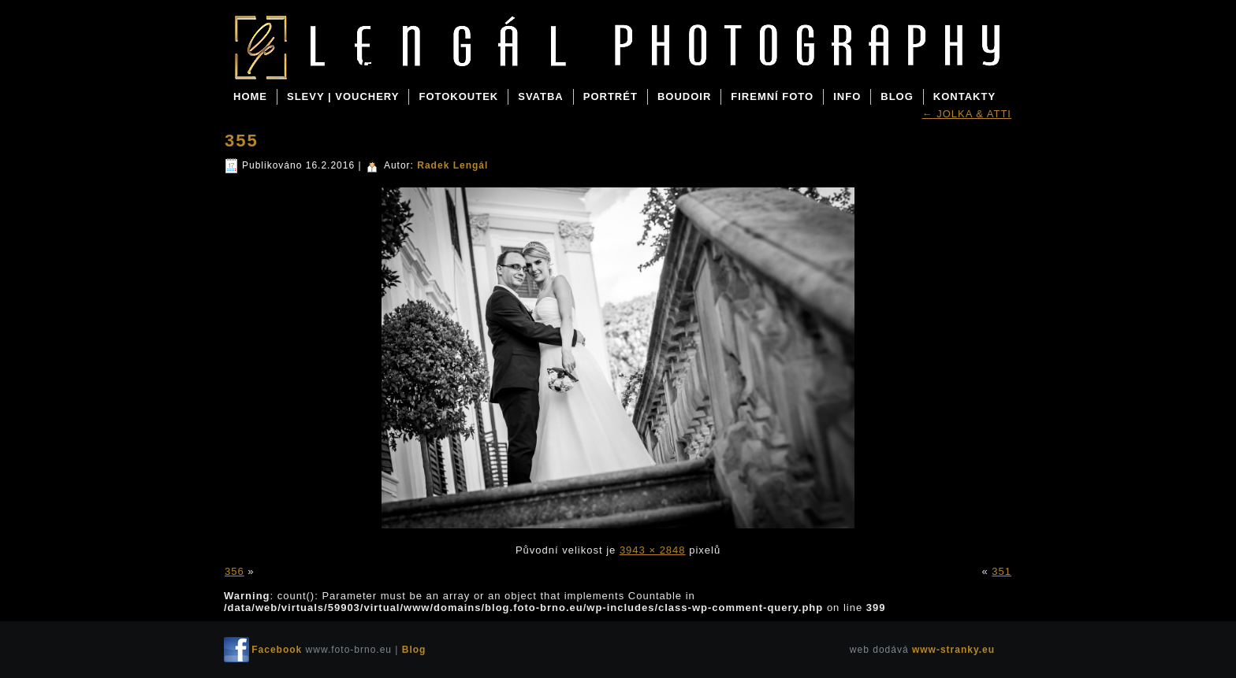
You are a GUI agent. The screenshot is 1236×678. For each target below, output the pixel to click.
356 (234, 571)
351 (1001, 571)
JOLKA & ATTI (966, 114)
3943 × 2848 (653, 550)
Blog (349, 64)
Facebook (276, 649)
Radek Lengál (452, 165)
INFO (847, 96)
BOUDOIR (684, 96)
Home (250, 96)
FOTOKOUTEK (458, 96)
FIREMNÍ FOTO (772, 96)
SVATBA (541, 96)
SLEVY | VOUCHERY (343, 96)
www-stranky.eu (953, 649)
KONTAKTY (964, 96)
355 (242, 140)
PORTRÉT (610, 96)
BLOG (897, 96)
